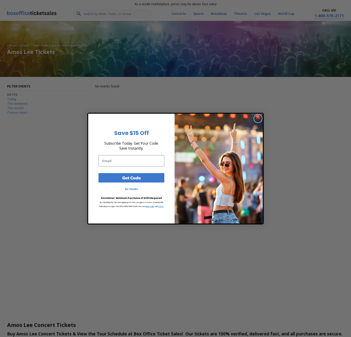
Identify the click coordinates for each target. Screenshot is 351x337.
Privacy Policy (150, 206)
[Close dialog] (258, 118)
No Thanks (131, 189)
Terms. (161, 206)
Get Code (131, 177)
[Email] (131, 160)
